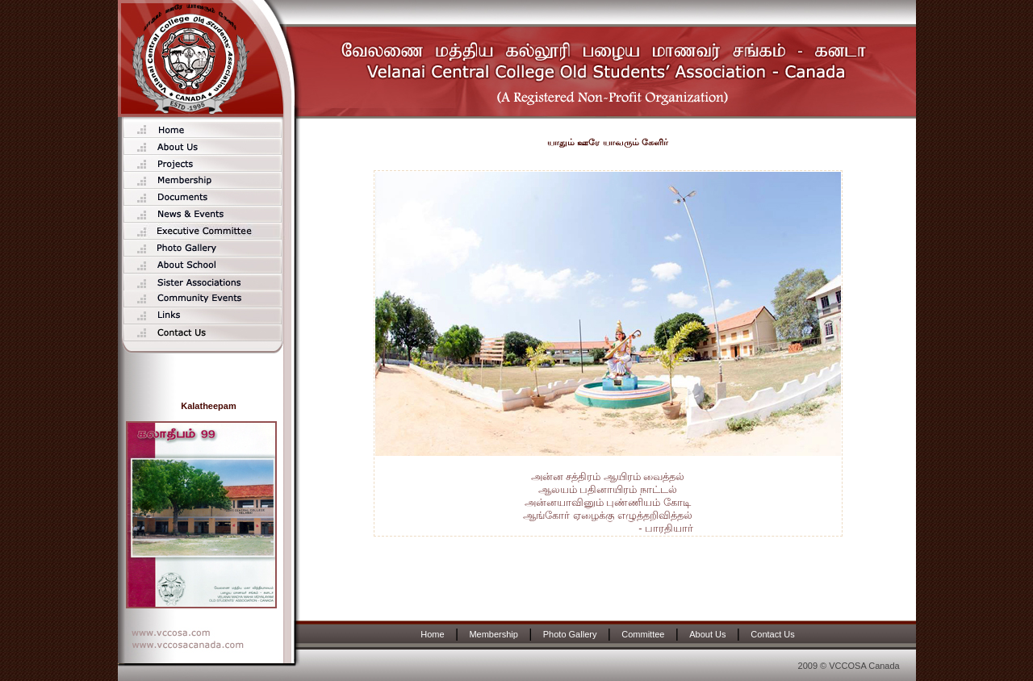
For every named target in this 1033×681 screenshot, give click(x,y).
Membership (493, 634)
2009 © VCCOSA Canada (849, 666)
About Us (707, 634)
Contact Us (772, 634)
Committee (642, 634)
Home (432, 634)
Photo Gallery (570, 634)
